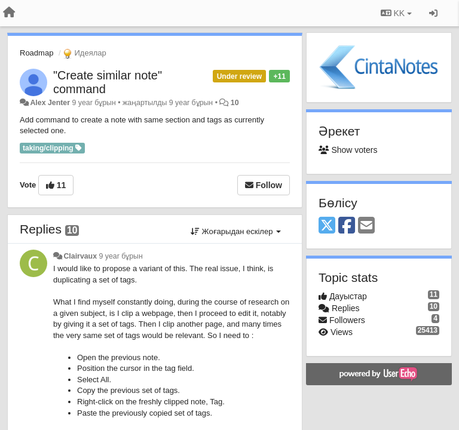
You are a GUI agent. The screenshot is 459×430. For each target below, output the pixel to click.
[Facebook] (346, 226)
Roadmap (36, 52)
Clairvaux (80, 256)
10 (235, 103)
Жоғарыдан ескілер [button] (236, 231)
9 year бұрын (120, 256)
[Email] (366, 226)
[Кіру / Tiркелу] (433, 13)
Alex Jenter (50, 103)
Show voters (348, 150)
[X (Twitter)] (327, 226)
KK (396, 13)
